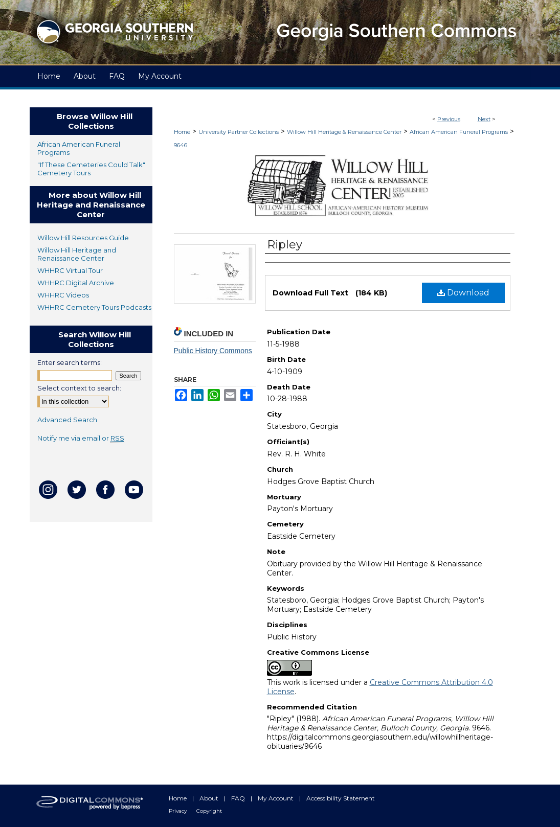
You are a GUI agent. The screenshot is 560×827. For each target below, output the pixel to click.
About (209, 798)
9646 (180, 145)
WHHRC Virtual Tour (70, 270)
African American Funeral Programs (459, 131)
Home (182, 131)
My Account (276, 798)
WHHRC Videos (63, 295)
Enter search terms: (69, 362)
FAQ (239, 798)
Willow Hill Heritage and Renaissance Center (76, 254)
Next (484, 119)
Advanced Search (67, 420)
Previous (448, 119)
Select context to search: (79, 388)
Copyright (209, 811)
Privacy (178, 811)
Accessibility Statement (340, 798)
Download (463, 292)
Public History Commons (213, 351)
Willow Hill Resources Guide (83, 238)
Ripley (284, 244)
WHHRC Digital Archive (75, 283)
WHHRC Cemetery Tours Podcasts (94, 307)
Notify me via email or (80, 438)
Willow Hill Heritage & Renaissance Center (344, 131)
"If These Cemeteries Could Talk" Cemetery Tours (91, 168)
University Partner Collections (238, 131)
